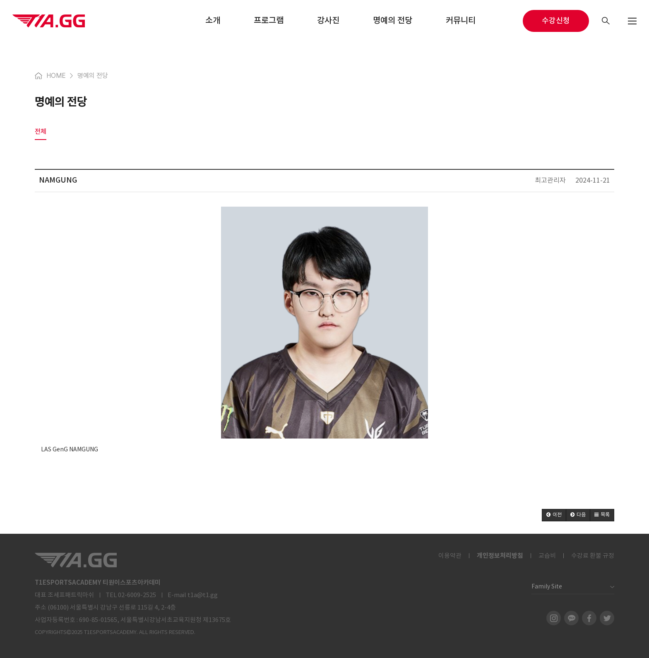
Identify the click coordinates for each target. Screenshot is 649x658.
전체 (40, 131)
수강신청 (556, 21)
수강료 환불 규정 (592, 555)
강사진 (328, 21)
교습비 (547, 555)
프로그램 (269, 21)
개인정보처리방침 (500, 555)
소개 (212, 21)
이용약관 (450, 555)
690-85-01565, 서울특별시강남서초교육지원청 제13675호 (155, 620)
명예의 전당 (392, 21)
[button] (554, 515)
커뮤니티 (461, 21)
